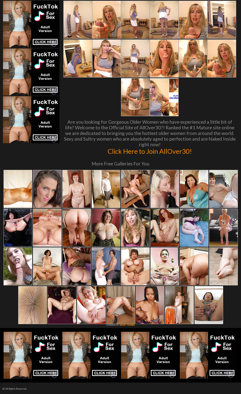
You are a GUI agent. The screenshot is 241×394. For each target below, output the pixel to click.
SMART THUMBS (127, 325)
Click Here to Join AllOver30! (150, 151)
